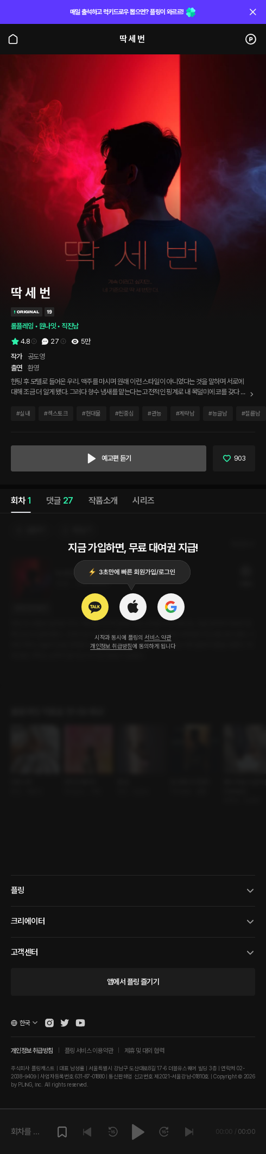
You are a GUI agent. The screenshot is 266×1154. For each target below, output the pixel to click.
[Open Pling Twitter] (64, 1023)
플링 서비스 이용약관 (89, 1050)
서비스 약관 (157, 637)
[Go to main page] (13, 39)
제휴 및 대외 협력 (144, 1050)
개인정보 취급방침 (111, 646)
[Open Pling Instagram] (49, 1023)
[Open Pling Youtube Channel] (80, 1023)
